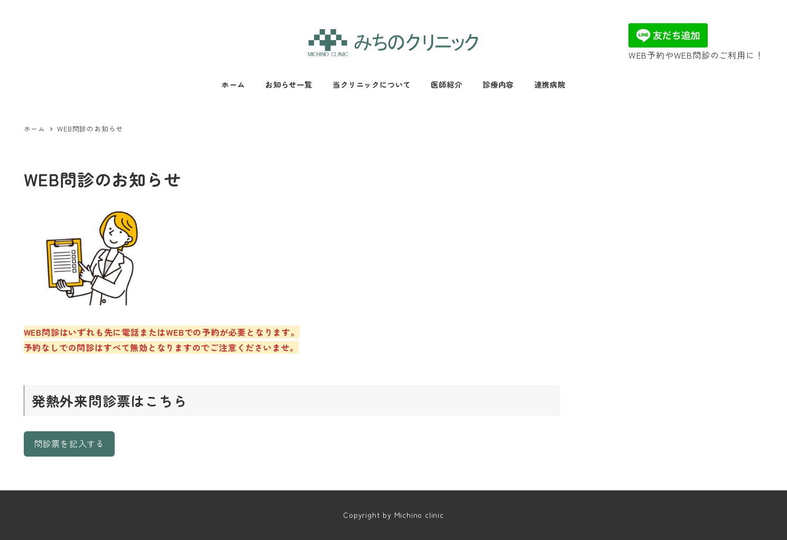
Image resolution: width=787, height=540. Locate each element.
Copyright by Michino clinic (393, 514)
